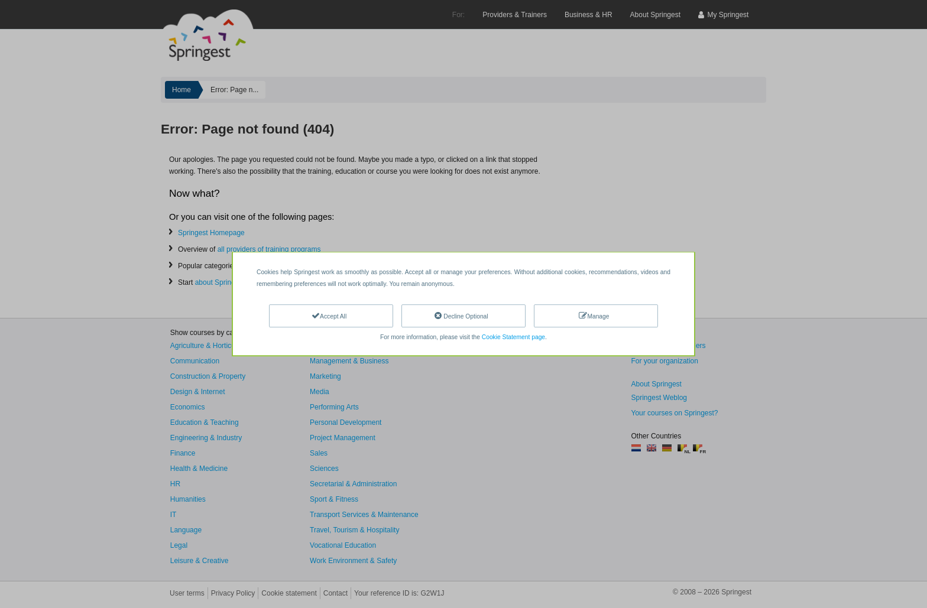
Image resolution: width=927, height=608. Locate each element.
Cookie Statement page (513, 337)
